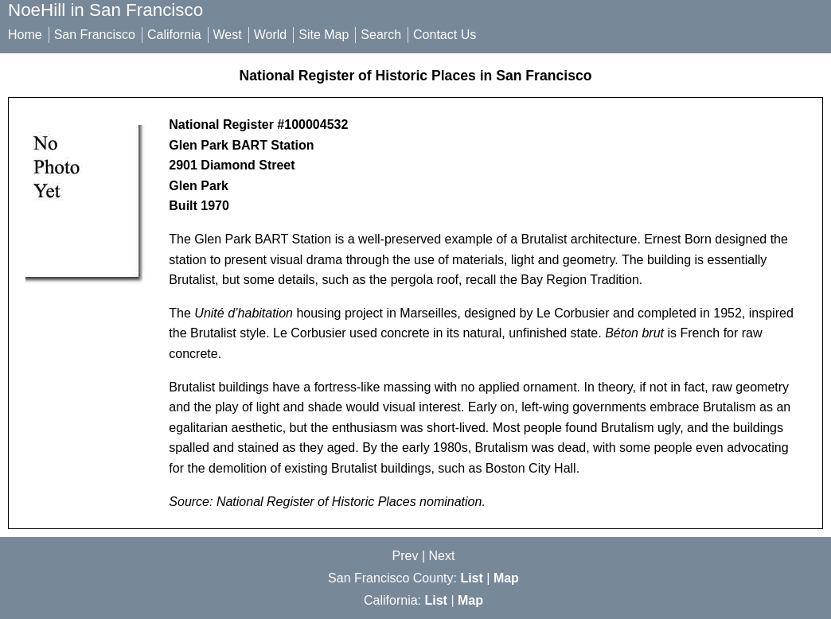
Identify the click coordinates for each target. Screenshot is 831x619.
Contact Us (444, 34)
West (227, 34)
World (270, 34)
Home (25, 34)
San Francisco (94, 34)
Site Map (323, 34)
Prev (405, 556)
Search (381, 34)
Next (442, 556)
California (174, 34)
